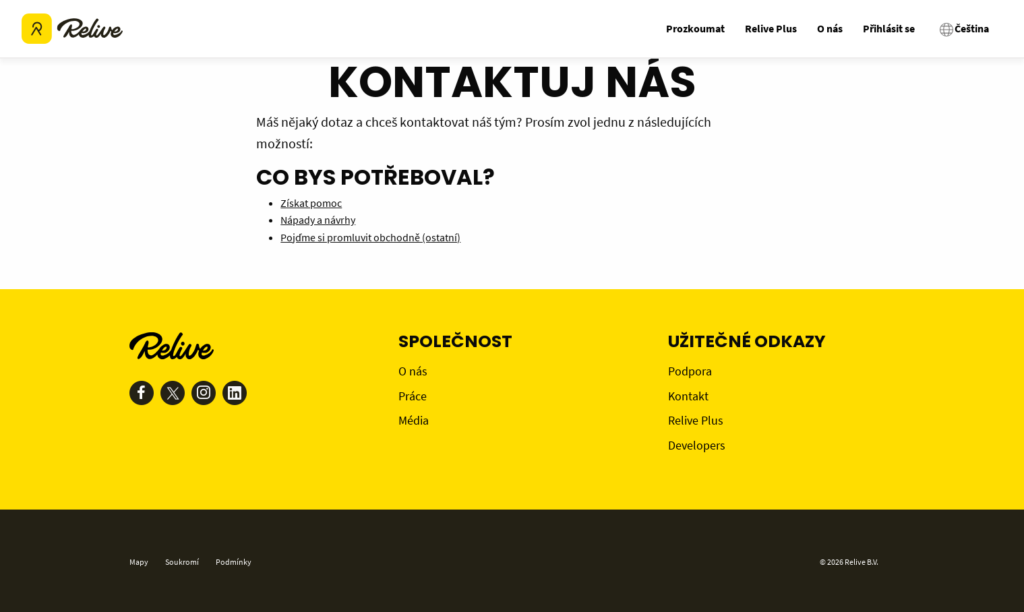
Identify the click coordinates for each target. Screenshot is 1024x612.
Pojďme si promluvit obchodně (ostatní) (370, 237)
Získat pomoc (311, 203)
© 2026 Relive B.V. (849, 562)
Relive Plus (771, 28)
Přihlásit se (889, 28)
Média (413, 420)
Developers (696, 445)
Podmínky (233, 562)
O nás (830, 28)
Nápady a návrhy (317, 219)
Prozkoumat (695, 28)
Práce (412, 396)
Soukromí (182, 562)
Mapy (138, 562)
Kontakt (688, 396)
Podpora (690, 371)
